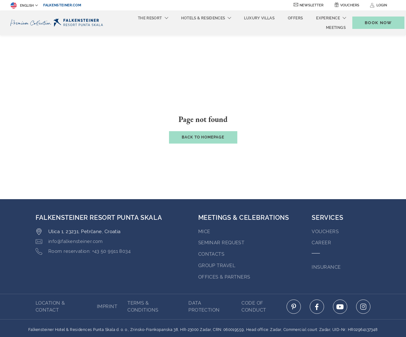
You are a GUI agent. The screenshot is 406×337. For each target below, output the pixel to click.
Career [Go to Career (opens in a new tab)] (321, 208)
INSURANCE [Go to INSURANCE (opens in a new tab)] (326, 232)
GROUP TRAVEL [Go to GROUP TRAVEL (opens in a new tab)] (216, 230)
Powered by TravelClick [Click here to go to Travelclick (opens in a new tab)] (203, 320)
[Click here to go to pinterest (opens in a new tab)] (294, 272)
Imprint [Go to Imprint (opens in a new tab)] (107, 271)
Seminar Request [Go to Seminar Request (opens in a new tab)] (221, 208)
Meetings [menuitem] (325, 27)
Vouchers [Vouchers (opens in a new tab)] (349, 5)
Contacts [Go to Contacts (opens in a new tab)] (211, 219)
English (22, 5)
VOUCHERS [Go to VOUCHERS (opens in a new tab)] (325, 196)
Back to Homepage (203, 102)
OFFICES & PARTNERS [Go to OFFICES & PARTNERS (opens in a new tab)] (224, 242)
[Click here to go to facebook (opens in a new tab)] (317, 272)
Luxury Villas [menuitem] (248, 18)
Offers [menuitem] (284, 18)
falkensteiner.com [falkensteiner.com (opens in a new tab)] (62, 5)
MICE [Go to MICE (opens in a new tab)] (204, 196)
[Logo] (58, 23)
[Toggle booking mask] (372, 23)
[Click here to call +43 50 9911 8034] (83, 216)
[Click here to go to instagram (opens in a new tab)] (363, 272)
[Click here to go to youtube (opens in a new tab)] (340, 272)
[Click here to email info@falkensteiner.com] (69, 206)
